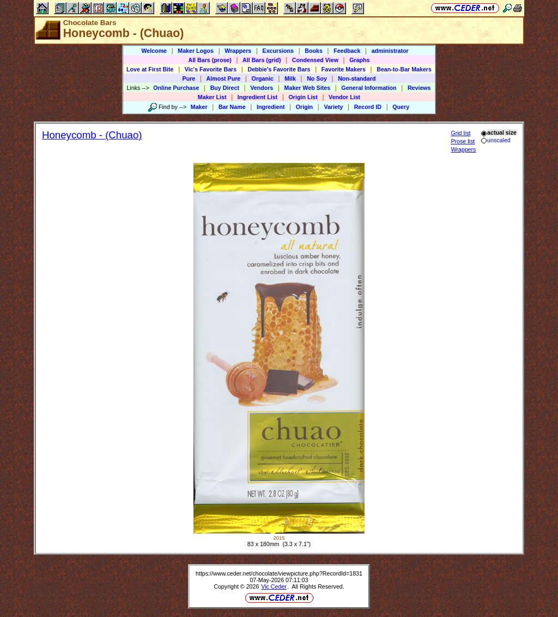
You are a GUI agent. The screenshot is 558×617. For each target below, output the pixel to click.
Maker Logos (196, 50)
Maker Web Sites (307, 87)
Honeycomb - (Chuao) (92, 135)
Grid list (460, 133)
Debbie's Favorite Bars (278, 69)
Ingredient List (257, 97)
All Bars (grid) (261, 60)
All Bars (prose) (209, 60)
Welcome (154, 50)
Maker (199, 107)
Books (314, 50)
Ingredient (271, 107)
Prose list (463, 141)
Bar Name (232, 107)
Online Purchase (176, 87)
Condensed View (315, 60)
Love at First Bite (149, 69)
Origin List (303, 97)
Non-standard (356, 78)
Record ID (367, 107)
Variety (333, 107)
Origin (304, 107)
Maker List (212, 97)
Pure (189, 78)
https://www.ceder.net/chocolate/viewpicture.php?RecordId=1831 (279, 573)
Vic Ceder (274, 586)
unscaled (496, 140)
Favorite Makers (344, 69)
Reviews (419, 87)
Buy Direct (224, 87)
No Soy (317, 78)
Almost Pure (224, 78)
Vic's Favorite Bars (210, 69)
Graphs (359, 60)
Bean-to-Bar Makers (404, 69)
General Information (368, 87)
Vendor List (344, 97)
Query (400, 107)
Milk (290, 78)
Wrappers (238, 50)
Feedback (346, 50)
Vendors (261, 87)
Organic (263, 78)
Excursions (278, 50)
